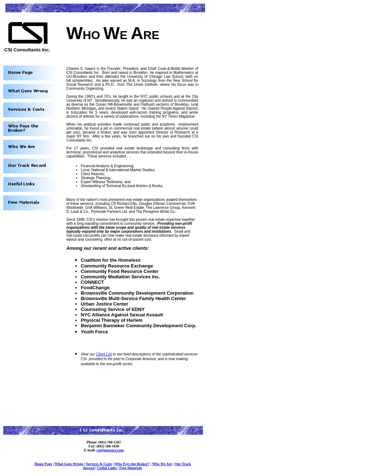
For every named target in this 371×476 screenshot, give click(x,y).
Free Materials (130, 468)
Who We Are (162, 464)
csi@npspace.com (110, 450)
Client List (104, 354)
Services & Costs (99, 464)
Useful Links (107, 468)
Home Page (43, 464)
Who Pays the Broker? (132, 464)
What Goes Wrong (69, 464)
